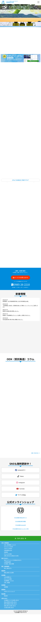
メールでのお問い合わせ (21, 277)
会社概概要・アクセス (9, 580)
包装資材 (6, 552)
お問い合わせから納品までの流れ (11, 555)
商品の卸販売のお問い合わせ (10, 602)
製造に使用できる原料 (9, 572)
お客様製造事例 (7, 562)
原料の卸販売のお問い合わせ (10, 603)
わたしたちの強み (8, 554)
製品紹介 (6, 595)
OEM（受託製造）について (10, 544)
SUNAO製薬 (17, 612)
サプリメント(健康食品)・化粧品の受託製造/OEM (12, 1)
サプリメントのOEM (8, 546)
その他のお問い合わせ (9, 607)
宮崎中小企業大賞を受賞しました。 (11, 311)
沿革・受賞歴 (7, 582)
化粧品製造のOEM (8, 550)
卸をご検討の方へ (8, 568)
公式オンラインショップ (9, 591)
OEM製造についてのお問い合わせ (11, 600)
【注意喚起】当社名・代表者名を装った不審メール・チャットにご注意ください (20, 306)
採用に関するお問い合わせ (10, 605)
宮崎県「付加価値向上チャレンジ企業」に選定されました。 (17, 315)
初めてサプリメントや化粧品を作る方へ (13, 560)
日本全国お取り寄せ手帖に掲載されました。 (13, 319)
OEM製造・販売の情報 (9, 563)
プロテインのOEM (8, 548)
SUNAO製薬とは (7, 577)
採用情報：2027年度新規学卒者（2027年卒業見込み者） (16, 301)
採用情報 (6, 587)
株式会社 (10, 2)
